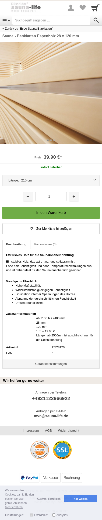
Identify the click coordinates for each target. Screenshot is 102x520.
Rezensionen (45, 244)
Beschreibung (16, 244)
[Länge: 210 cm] (51, 180)
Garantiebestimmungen (51, 364)
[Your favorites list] (82, 7)
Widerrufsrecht (68, 430)
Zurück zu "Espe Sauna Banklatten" (29, 28)
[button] (51, 228)
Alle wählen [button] (81, 498)
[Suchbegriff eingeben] (51, 20)
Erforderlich (41, 515)
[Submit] (96, 20)
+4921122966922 (51, 398)
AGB (48, 430)
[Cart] (95, 7)
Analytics (62, 515)
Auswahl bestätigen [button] (48, 498)
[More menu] (70, 7)
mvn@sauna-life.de (51, 416)
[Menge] (51, 196)
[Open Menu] (6, 20)
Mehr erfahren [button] (14, 507)
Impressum (31, 430)
